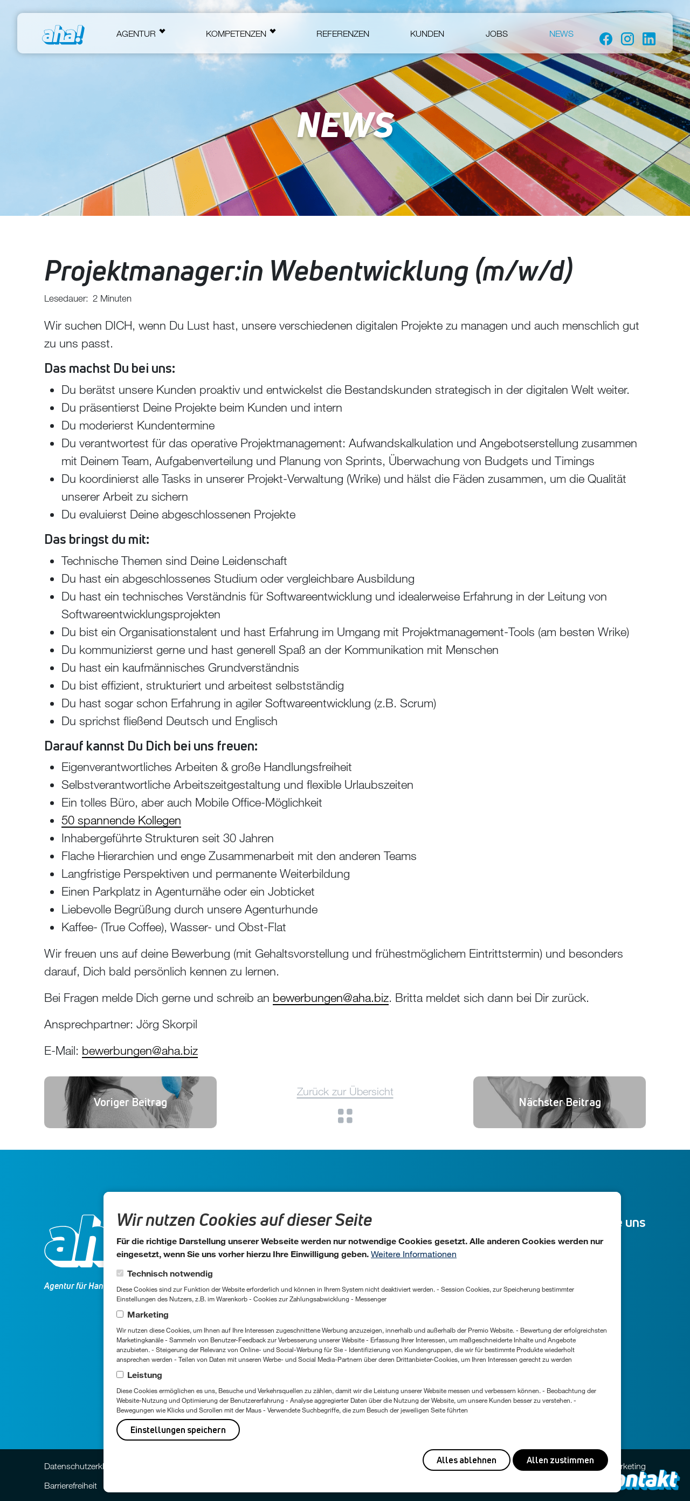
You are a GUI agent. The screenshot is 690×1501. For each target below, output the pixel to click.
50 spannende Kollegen (121, 820)
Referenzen (342, 33)
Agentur (136, 33)
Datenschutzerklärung (85, 1466)
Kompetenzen (236, 33)
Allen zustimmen (560, 1460)
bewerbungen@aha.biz (331, 997)
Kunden (427, 33)
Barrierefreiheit (70, 1485)
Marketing (148, 1314)
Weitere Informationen (414, 1253)
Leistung (144, 1374)
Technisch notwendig (170, 1273)
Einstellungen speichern (178, 1430)
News (561, 33)
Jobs (497, 33)
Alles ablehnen (466, 1460)
